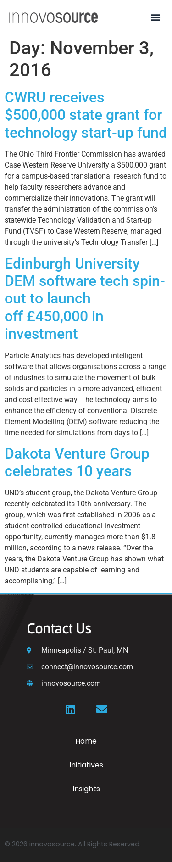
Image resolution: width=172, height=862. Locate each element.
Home (86, 741)
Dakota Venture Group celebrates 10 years (77, 462)
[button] (155, 16)
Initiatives (86, 765)
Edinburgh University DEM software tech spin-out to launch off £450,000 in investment (85, 299)
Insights (86, 789)
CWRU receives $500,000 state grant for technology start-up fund (86, 115)
